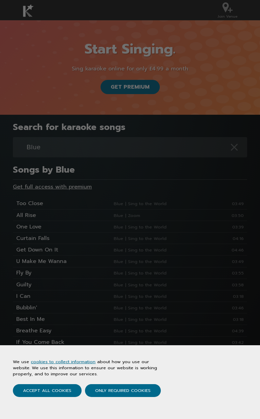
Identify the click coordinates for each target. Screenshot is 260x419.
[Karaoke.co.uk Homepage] (32, 10)
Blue (118, 203)
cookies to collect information (63, 361)
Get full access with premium (52, 187)
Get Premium (130, 87)
